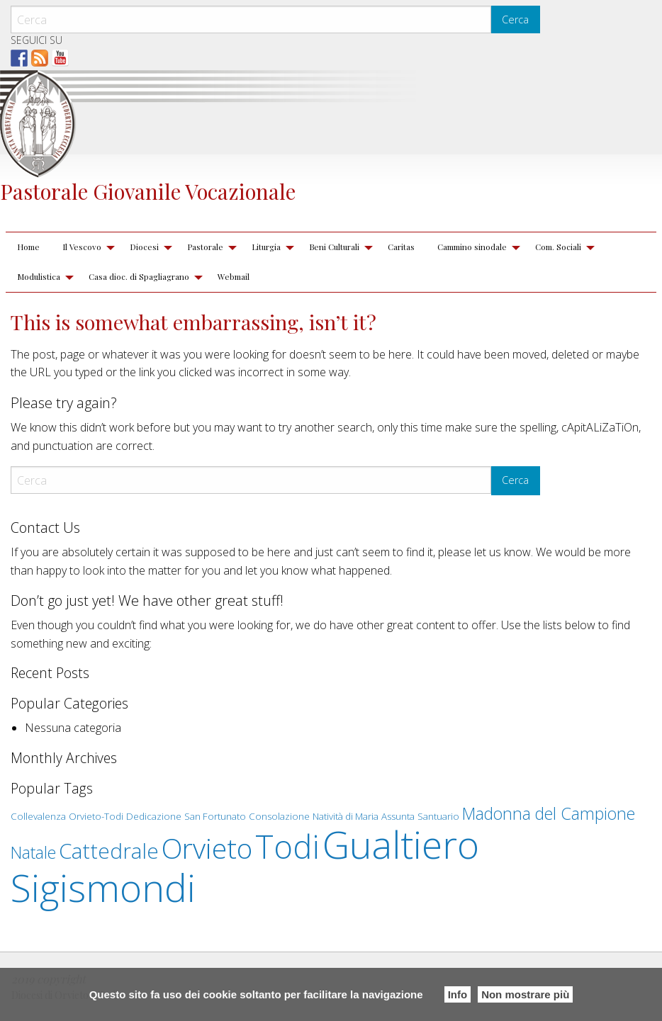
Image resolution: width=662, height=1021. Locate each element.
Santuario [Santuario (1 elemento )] (438, 816)
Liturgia (266, 246)
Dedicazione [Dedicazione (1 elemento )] (153, 816)
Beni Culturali (334, 246)
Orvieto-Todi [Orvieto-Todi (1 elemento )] (96, 816)
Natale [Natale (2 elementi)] (33, 852)
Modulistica (38, 276)
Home (28, 246)
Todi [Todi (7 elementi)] (287, 846)
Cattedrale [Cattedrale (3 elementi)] (109, 850)
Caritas (401, 246)
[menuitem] (28, 247)
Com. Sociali (558, 246)
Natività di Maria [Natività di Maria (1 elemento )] (345, 816)
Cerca (515, 19)
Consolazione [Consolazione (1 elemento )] (279, 816)
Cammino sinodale (472, 246)
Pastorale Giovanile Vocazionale (148, 191)
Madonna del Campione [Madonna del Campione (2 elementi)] (548, 813)
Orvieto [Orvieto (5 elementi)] (207, 848)
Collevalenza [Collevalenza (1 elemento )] (38, 816)
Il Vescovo (81, 246)
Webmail (233, 276)
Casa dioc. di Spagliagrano (139, 276)
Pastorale (205, 246)
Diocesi (144, 246)
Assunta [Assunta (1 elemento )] (398, 816)
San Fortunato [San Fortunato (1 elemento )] (215, 816)
